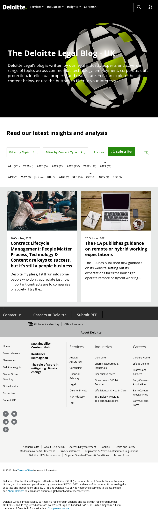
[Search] (139, 7)
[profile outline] (150, 7)
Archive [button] (99, 152)
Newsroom (9, 360)
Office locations (73, 324)
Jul (51, 177)
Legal (73, 384)
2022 (89, 166)
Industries (55, 7)
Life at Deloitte (141, 363)
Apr (12, 177)
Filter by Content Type (65, 152)
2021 (105, 166)
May (26, 177)
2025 (42, 166)
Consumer (101, 357)
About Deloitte (91, 332)
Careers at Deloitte (49, 314)
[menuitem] (37, 6)
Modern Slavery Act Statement (37, 451)
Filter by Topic (23, 152)
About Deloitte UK (54, 446)
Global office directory (46, 324)
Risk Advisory (77, 396)
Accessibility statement (83, 446)
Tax (71, 402)
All (14, 166)
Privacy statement (70, 451)
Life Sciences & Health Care (111, 390)
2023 (73, 166)
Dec (117, 177)
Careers (91, 7)
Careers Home (141, 357)
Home (6, 346)
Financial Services (105, 374)
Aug (64, 177)
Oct (90, 177)
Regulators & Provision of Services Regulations (111, 451)
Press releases (11, 353)
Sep (77, 177)
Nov (104, 177)
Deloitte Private (78, 390)
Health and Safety (125, 446)
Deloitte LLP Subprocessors (44, 455)
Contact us (12, 314)
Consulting (76, 367)
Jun (38, 177)
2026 (28, 166)
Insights (74, 7)
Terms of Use (121, 455)
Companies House (58, 508)
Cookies (105, 446)
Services (37, 7)
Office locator (10, 386)
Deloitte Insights (12, 367)
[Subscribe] (121, 151)
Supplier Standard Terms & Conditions (87, 455)
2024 (57, 166)
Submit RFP (87, 314)
